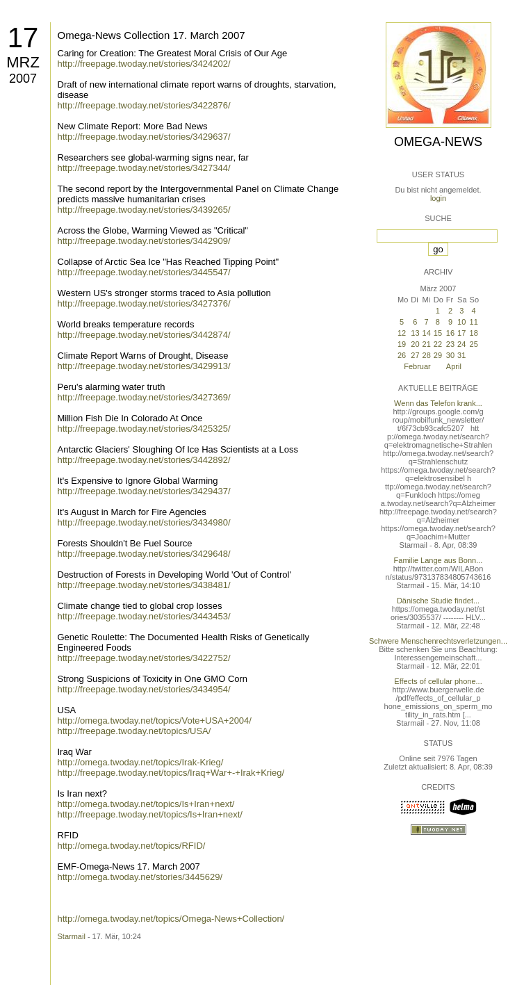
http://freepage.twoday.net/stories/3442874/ (144, 334)
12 (402, 333)
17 (23, 37)
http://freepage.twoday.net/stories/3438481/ (144, 585)
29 (438, 355)
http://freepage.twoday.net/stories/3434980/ (144, 522)
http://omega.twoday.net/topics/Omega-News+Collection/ (171, 918)
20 (415, 344)
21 (427, 344)
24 (461, 344)
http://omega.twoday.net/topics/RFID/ (132, 845)
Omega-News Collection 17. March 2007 (151, 35)
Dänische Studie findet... (438, 600)
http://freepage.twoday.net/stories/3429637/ (144, 136)
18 (474, 333)
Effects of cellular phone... (438, 681)
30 (450, 355)
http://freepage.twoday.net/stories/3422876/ (144, 105)
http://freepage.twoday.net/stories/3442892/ (144, 460)
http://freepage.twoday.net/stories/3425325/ (144, 428)
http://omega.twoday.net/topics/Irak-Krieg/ (141, 762)
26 (402, 355)
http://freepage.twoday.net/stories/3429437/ (144, 491)
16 (450, 333)
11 (474, 322)
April (453, 366)
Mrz (23, 62)
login (438, 198)
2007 (23, 79)
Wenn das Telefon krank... (438, 403)
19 (402, 344)
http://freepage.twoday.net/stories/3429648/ (144, 553)
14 (427, 333)
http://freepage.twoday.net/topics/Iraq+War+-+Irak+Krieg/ (171, 772)
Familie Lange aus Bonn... (438, 560)
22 (438, 344)
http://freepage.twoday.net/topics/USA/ (134, 731)
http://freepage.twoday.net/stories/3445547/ (144, 272)
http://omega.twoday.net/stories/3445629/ (140, 877)
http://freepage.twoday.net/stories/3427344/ (144, 168)
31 (461, 355)
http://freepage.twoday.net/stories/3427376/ (144, 303)
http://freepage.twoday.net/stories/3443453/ (144, 616)
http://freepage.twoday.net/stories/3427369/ (144, 397)
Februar (417, 366)
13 (415, 333)
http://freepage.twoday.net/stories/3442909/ (144, 241)
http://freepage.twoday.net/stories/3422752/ (144, 658)
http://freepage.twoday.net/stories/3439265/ (144, 209)
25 (474, 344)
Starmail (71, 936)
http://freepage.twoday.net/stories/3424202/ (144, 63)
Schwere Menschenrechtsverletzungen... (438, 641)
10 (461, 322)
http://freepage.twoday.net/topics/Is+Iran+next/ (150, 814)
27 (415, 355)
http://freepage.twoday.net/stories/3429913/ (144, 366)
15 (438, 333)
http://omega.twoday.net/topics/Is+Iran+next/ (146, 804)
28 (427, 355)
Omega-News (438, 142)
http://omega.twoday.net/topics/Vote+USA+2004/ (155, 720)
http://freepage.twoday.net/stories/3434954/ (144, 689)
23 (450, 344)
